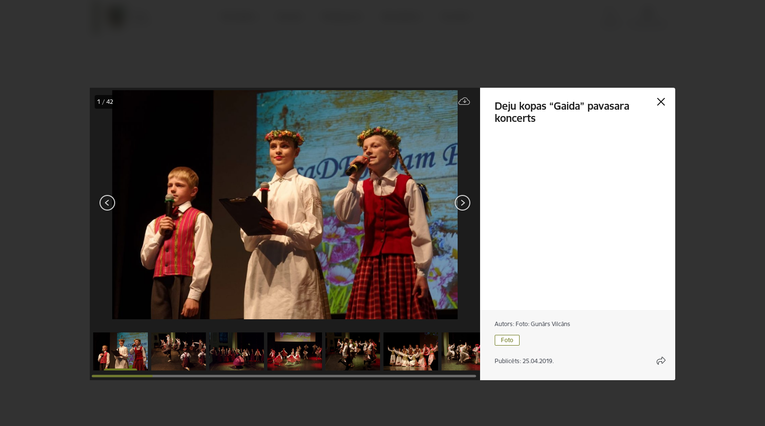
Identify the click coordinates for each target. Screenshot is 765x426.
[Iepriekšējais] (108, 203)
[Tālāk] (462, 203)
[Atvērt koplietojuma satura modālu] (661, 361)
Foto (507, 340)
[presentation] (148, 204)
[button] (120, 351)
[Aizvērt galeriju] (661, 101)
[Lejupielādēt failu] (464, 101)
